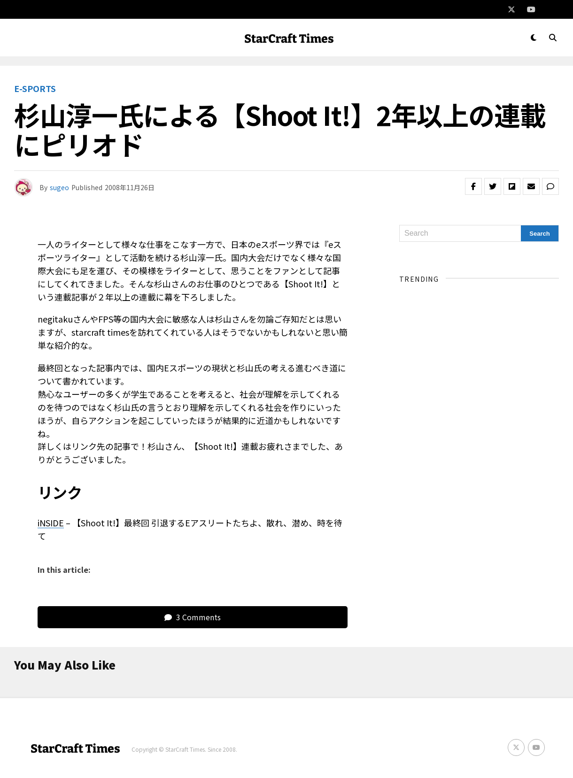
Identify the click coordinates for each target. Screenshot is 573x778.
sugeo (59, 187)
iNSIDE (51, 522)
